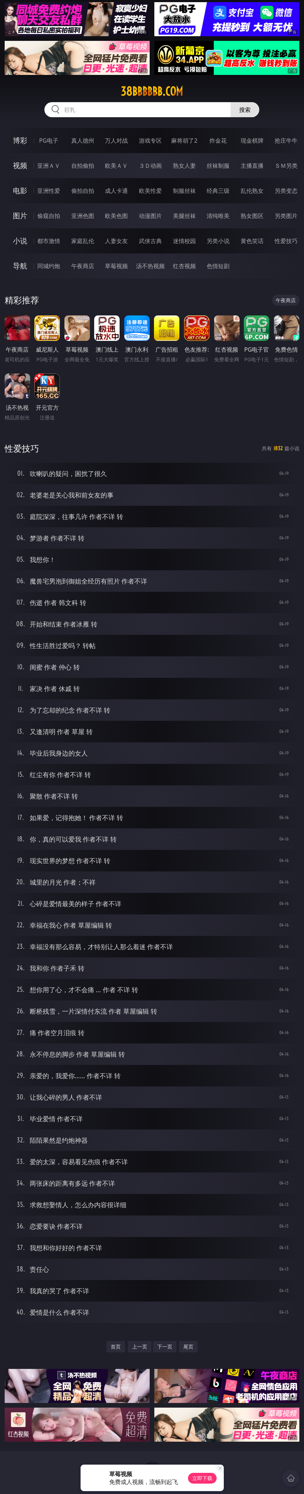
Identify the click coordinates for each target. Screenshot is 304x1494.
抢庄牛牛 (286, 140)
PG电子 (48, 140)
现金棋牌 (252, 140)
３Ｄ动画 (150, 166)
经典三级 (218, 191)
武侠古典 (150, 241)
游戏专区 (150, 140)
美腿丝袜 (184, 216)
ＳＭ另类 (286, 166)
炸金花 (218, 140)
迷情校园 (184, 241)
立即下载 (202, 1478)
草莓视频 (116, 266)
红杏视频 (184, 266)
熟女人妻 (184, 166)
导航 (20, 266)
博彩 (20, 140)
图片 (20, 215)
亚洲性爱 (48, 191)
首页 (116, 1346)
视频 (20, 165)
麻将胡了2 (184, 140)
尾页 (188, 1346)
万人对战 (116, 140)
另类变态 (286, 191)
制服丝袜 (184, 191)
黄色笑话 (252, 241)
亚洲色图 (82, 216)
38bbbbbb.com (152, 91)
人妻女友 (116, 241)
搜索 (245, 110)
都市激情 (48, 241)
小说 (20, 241)
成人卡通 (116, 191)
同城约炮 (48, 266)
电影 (20, 190)
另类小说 (218, 241)
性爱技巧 (286, 241)
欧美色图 (116, 216)
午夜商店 (82, 266)
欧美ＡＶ (116, 166)
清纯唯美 (218, 216)
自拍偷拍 (82, 166)
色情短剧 (218, 266)
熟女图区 (252, 216)
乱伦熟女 (252, 191)
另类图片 (286, 216)
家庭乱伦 (82, 241)
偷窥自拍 (48, 216)
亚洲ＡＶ (48, 166)
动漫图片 (150, 216)
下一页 (164, 1346)
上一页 (139, 1346)
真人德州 (82, 140)
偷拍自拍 (82, 191)
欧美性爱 (150, 191)
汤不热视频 (150, 266)
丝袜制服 (218, 166)
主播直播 (252, 166)
